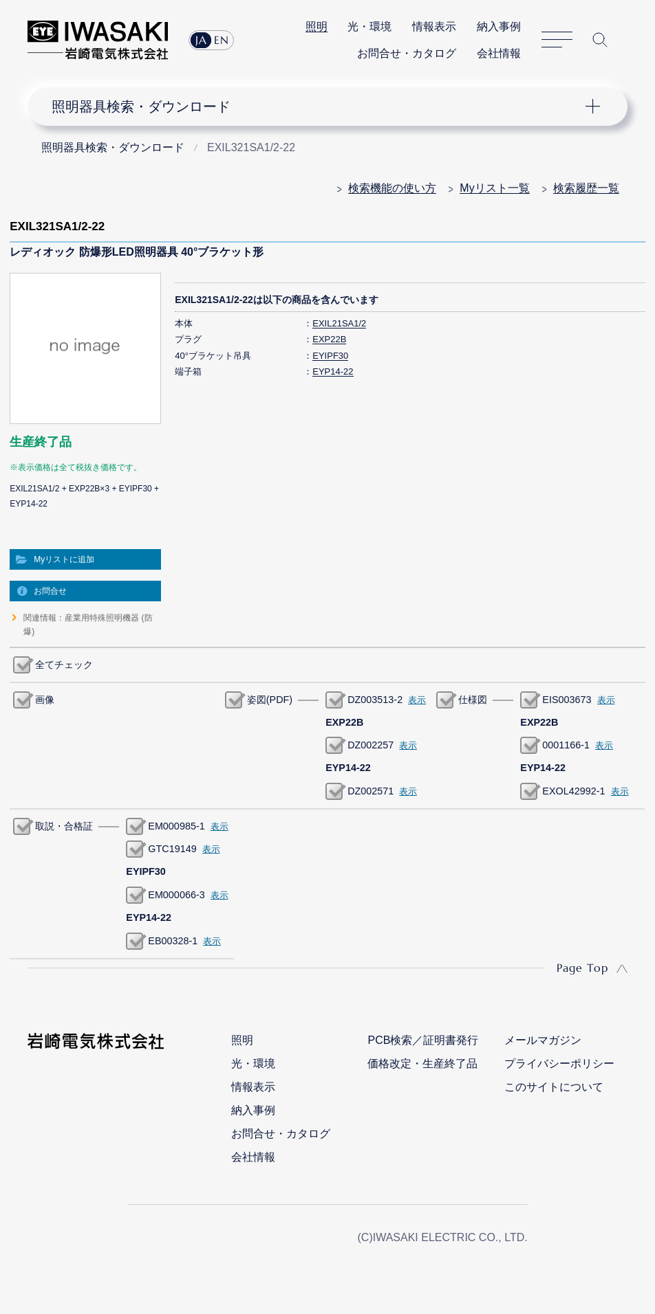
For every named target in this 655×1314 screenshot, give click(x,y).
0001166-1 (566, 744)
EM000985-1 (176, 826)
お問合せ (50, 591)
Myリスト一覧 (494, 188)
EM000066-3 (176, 894)
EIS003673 (566, 699)
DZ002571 (370, 791)
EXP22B (329, 339)
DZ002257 (370, 744)
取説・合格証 (64, 826)
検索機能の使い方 (392, 188)
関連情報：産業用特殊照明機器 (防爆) (87, 624)
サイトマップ (556, 40)
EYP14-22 (332, 371)
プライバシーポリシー (559, 1063)
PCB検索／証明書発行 (422, 1040)
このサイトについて (553, 1087)
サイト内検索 (600, 40)
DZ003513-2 (374, 699)
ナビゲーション (317, 106)
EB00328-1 (172, 940)
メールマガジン (542, 1040)
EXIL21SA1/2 (339, 323)
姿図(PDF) (269, 699)
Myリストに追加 (64, 559)
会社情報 (499, 53)
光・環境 (369, 26)
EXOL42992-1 (573, 791)
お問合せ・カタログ (406, 53)
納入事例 (499, 26)
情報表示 (434, 26)
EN (221, 40)
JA (201, 40)
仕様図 (472, 699)
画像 (44, 699)
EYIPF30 (330, 355)
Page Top (582, 968)
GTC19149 (172, 848)
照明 (316, 26)
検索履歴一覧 (586, 188)
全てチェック (64, 664)
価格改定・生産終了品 (422, 1063)
